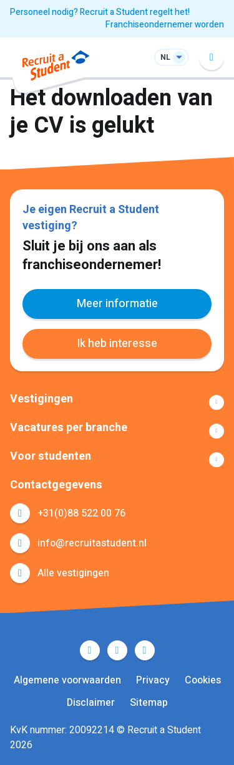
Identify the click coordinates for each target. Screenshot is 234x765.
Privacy (153, 680)
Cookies (203, 680)
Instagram (145, 650)
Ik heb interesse (117, 343)
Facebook (90, 650)
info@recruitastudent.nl (92, 543)
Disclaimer (91, 702)
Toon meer (117, 402)
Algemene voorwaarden (67, 680)
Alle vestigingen (73, 573)
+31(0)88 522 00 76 (81, 513)
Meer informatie (117, 303)
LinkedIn (117, 650)
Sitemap (149, 702)
